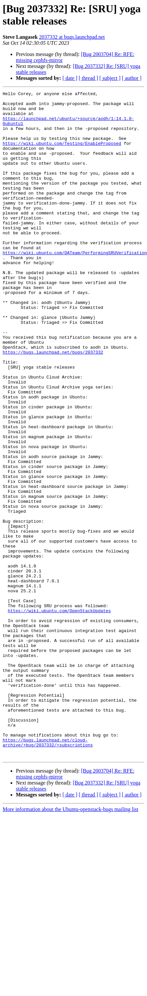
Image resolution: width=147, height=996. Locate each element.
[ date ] (69, 78)
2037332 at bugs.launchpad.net (72, 37)
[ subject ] (110, 78)
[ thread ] (88, 78)
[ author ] (132, 78)
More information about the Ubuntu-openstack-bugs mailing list (70, 942)
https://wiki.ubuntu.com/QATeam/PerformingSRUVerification (75, 285)
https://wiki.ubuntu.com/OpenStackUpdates (59, 715)
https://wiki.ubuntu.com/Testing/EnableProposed (62, 154)
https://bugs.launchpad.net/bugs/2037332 (53, 405)
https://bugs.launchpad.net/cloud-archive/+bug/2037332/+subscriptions (48, 873)
